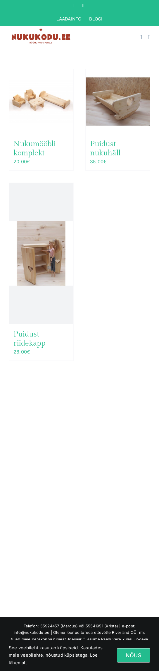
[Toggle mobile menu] (149, 37)
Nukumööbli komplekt (34, 148)
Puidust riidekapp (29, 339)
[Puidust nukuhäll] (118, 101)
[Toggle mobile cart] (141, 37)
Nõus (133, 655)
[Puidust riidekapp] (41, 253)
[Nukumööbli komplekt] (41, 101)
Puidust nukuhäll (105, 148)
